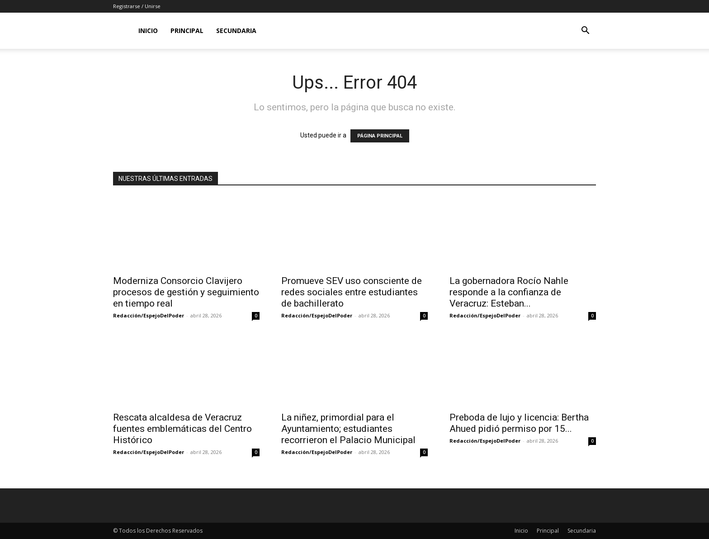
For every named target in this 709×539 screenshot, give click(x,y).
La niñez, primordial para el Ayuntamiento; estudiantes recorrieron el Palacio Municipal (348, 428)
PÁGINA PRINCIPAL (379, 136)
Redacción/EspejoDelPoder (148, 315)
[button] (585, 31)
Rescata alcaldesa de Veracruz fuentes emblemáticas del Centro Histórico (182, 428)
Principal (186, 30)
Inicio (148, 30)
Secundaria (236, 30)
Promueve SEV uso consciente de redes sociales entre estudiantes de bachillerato (351, 292)
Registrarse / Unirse (137, 6)
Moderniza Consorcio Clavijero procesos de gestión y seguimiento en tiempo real (186, 292)
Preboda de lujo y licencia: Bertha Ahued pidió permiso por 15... (519, 423)
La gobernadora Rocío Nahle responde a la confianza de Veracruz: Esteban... (508, 292)
